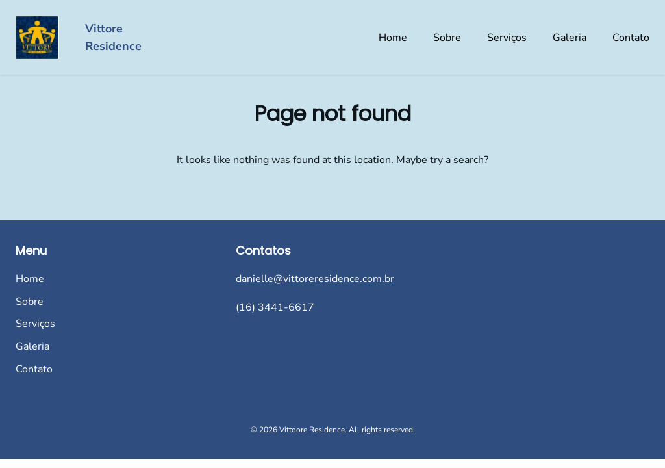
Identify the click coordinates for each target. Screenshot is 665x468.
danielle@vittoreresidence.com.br (315, 279)
